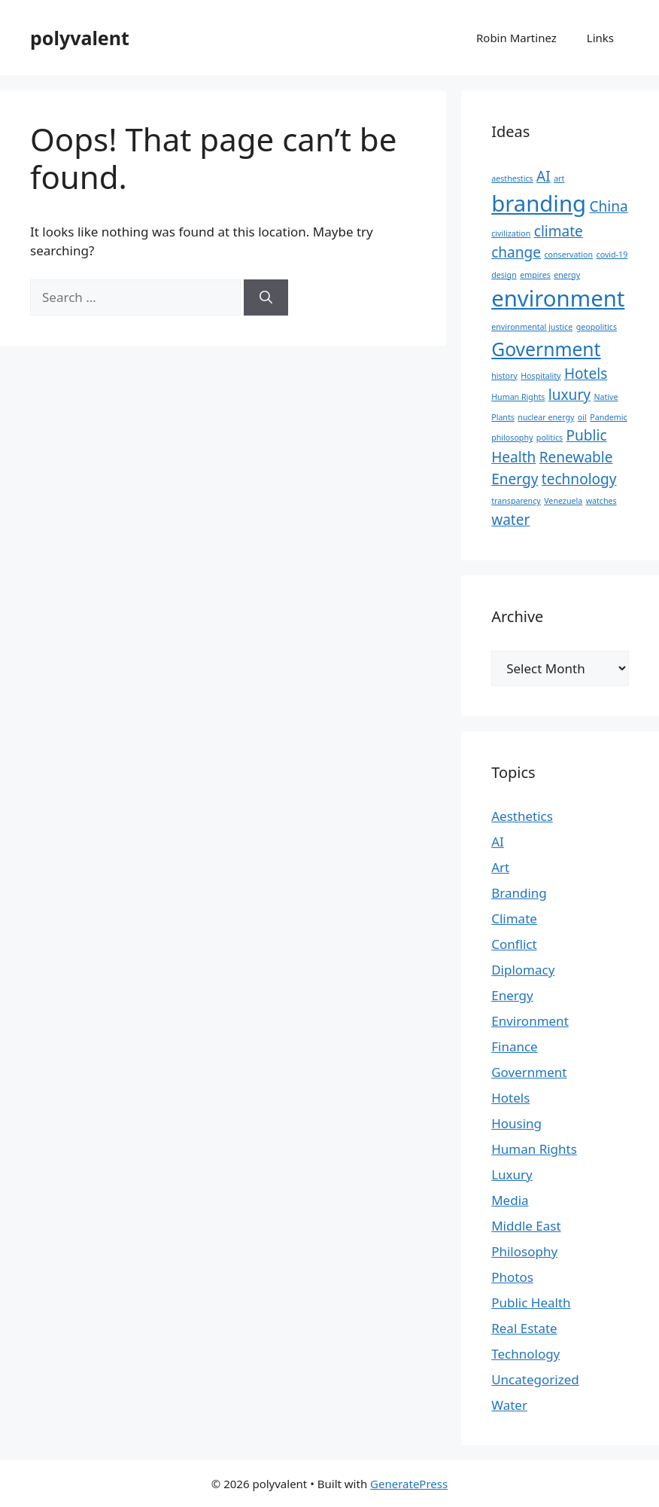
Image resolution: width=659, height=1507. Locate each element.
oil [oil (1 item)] (582, 417)
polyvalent (79, 37)
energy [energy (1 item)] (567, 275)
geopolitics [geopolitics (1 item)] (596, 327)
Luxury (512, 1174)
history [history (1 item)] (504, 376)
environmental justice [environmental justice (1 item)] (531, 327)
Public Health (530, 1302)
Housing (516, 1123)
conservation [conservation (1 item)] (568, 254)
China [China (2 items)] (609, 206)
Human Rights (534, 1149)
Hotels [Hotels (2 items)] (585, 373)
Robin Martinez (516, 37)
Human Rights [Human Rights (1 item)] (518, 397)
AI (497, 841)
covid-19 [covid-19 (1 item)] (612, 254)
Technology (525, 1353)
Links (600, 37)
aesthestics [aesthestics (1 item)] (512, 178)
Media (509, 1200)
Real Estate (524, 1328)
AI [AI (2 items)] (543, 176)
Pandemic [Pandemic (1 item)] (608, 417)
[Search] (266, 297)
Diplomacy (522, 969)
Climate (514, 918)
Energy (512, 995)
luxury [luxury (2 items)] (569, 394)
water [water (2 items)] (510, 519)
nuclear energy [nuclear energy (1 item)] (546, 417)
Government (528, 1072)
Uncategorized (535, 1379)
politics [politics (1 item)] (549, 437)
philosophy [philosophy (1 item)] (512, 437)
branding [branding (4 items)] (538, 203)
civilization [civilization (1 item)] (510, 233)
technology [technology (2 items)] (579, 479)
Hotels (510, 1097)
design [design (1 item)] (504, 275)
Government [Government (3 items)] (545, 349)
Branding (519, 892)
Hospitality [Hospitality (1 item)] (540, 376)
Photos (512, 1277)
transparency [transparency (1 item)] (516, 501)
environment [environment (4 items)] (557, 298)
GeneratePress (409, 1483)
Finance (514, 1046)
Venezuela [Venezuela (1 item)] (563, 501)
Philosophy (524, 1251)
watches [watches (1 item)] (601, 501)
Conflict (513, 944)
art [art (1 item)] (559, 178)
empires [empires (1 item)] (535, 275)
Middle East (525, 1225)
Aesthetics (522, 816)
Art (500, 867)
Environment (530, 1021)
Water (509, 1405)
